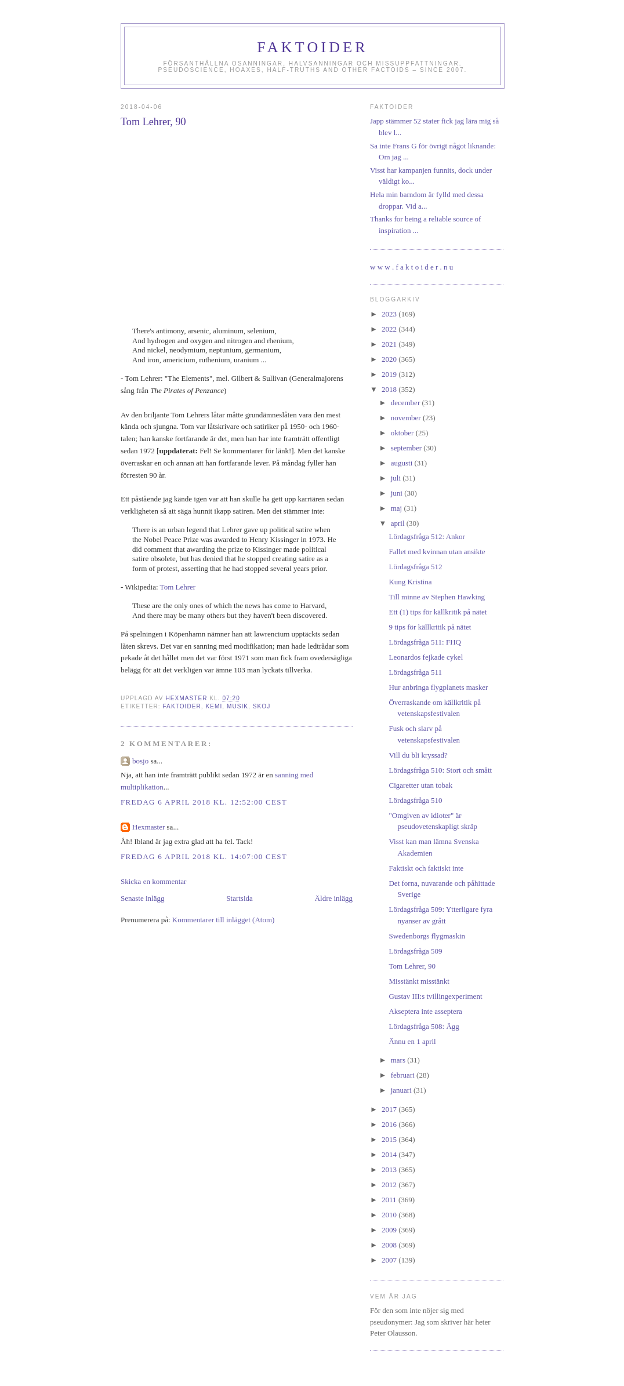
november (407, 417)
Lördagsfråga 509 (415, 951)
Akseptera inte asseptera (425, 1011)
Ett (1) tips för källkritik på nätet (438, 611)
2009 (390, 1229)
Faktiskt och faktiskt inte (426, 868)
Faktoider (312, 47)
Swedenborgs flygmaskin (427, 936)
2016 (390, 1124)
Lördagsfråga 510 (415, 800)
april (399, 523)
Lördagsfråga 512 (415, 566)
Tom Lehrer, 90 (412, 966)
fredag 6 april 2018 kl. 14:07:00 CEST (204, 856)
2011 (390, 1199)
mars (399, 1060)
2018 (390, 389)
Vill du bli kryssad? (418, 755)
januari (402, 1090)
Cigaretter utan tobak (420, 785)
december (406, 402)
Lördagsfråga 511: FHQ (424, 642)
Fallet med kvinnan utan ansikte (437, 551)
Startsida (239, 898)
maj (397, 508)
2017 (390, 1109)
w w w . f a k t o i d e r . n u (411, 267)
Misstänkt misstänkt (419, 981)
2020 (390, 359)
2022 (390, 329)
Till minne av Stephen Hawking (437, 596)
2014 (390, 1154)
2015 (390, 1139)
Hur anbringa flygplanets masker (438, 687)
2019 (390, 374)
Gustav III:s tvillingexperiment (435, 996)
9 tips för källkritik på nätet (430, 627)
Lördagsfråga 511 (415, 672)
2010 (390, 1214)
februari (403, 1075)
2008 (390, 1245)
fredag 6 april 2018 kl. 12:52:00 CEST (204, 802)
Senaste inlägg (142, 898)
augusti (403, 463)
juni (397, 493)
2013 (390, 1169)
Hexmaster (148, 827)
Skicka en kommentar (153, 881)
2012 (390, 1184)
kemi (213, 706)
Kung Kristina (410, 581)
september (407, 447)
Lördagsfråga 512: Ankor (427, 536)
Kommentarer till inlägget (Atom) (223, 919)
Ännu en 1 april (412, 1041)
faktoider (181, 706)
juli (397, 478)
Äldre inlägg (334, 898)
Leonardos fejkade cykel (426, 657)
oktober (403, 432)
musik (237, 706)
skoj (262, 706)
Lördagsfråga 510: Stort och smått (440, 770)
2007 (390, 1260)
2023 (390, 314)
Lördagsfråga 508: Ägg (424, 1026)
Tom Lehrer (178, 587)
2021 (390, 344)
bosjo (140, 760)
